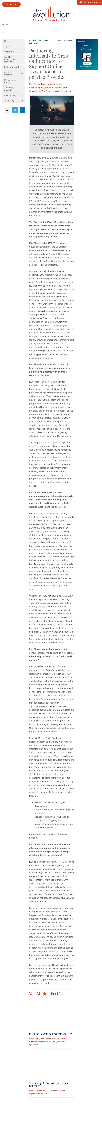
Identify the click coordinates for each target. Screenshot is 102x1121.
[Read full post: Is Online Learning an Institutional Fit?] (42, 1003)
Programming (13, 95)
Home (7, 41)
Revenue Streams (13, 73)
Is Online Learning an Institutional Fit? (50, 1010)
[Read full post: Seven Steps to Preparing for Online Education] (42, 1029)
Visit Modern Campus (89, 2)
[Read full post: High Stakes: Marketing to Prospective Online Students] (42, 1054)
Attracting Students (13, 88)
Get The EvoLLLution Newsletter (10, 59)
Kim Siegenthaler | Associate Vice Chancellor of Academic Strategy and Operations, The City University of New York (51, 88)
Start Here (9, 52)
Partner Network (11, 67)
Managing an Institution (13, 81)
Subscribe (11, 4)
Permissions (44, 1098)
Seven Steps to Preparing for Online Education (49, 1037)
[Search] (51, 29)
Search (5, 24)
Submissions (8, 1098)
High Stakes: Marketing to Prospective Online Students (50, 1063)
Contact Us (61, 1098)
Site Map (6, 1104)
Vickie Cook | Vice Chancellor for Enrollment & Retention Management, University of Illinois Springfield (48, 1018)
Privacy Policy (27, 1098)
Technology (13, 100)
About (7, 46)
